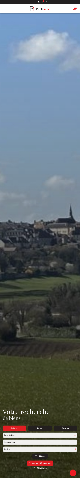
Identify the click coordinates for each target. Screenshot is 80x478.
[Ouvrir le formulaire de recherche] (40, 461)
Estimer (65, 433)
